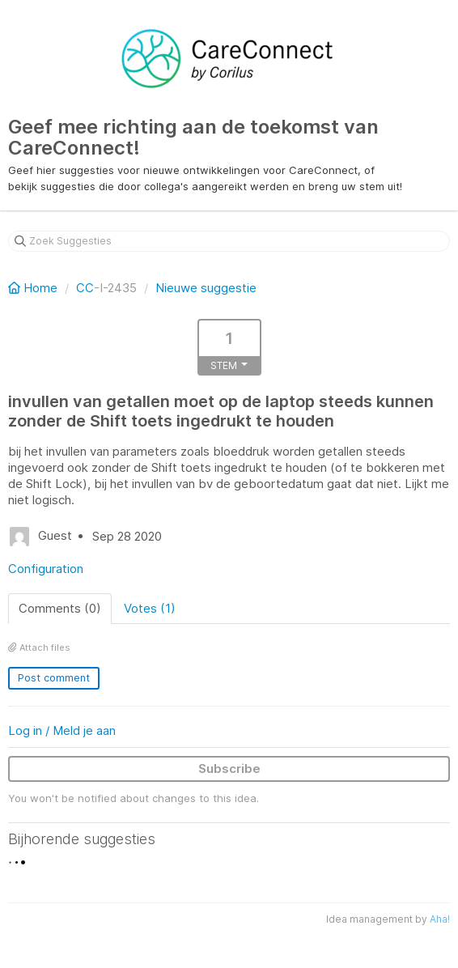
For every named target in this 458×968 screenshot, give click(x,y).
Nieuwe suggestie (206, 287)
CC (85, 287)
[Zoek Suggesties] (229, 241)
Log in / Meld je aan (62, 730)
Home (34, 287)
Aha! (440, 919)
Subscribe (229, 768)
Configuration (45, 568)
